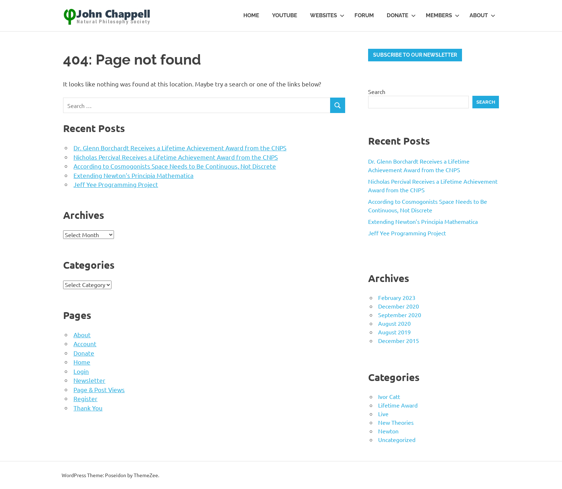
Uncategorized (396, 439)
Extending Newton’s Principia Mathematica (133, 175)
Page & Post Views (99, 389)
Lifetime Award (398, 405)
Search (376, 91)
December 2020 (398, 306)
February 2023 (396, 297)
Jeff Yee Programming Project (115, 184)
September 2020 (399, 314)
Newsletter (89, 380)
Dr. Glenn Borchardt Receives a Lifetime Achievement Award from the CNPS (179, 147)
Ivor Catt (389, 396)
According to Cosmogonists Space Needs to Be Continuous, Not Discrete (174, 166)
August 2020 (394, 323)
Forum (364, 15)
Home (251, 15)
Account (84, 343)
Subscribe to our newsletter (415, 55)
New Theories (396, 422)
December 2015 (398, 340)
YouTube (284, 15)
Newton (388, 430)
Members (442, 15)
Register (85, 398)
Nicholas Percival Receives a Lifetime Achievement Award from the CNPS (175, 157)
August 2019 (394, 331)
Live (383, 413)
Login (81, 371)
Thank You (88, 408)
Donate (401, 15)
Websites (327, 15)
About (482, 15)
